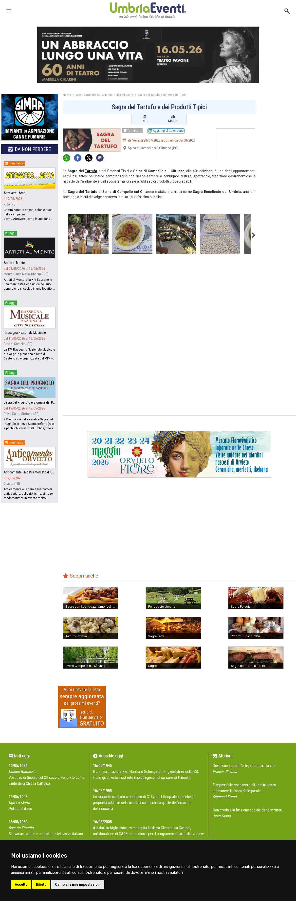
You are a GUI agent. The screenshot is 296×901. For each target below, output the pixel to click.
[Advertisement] (277, 172)
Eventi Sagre (125, 94)
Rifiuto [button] (41, 884)
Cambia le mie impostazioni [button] (78, 884)
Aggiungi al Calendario (166, 130)
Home (67, 94)
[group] (148, 54)
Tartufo (91, 171)
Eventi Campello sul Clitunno (94, 94)
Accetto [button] (21, 884)
